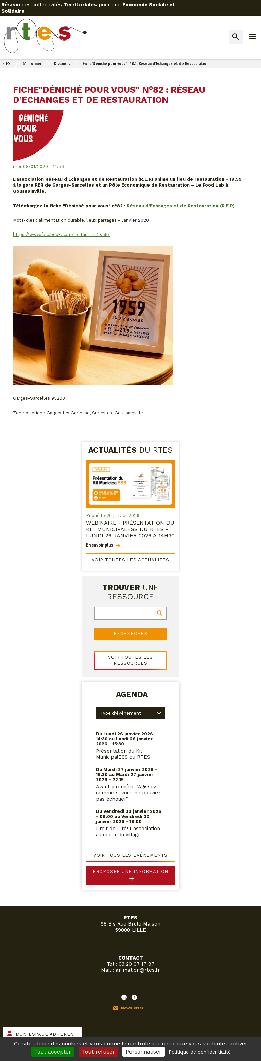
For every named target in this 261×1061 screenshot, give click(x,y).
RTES (6, 63)
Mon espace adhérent (46, 1034)
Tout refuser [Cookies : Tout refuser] (98, 1051)
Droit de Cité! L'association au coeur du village (128, 831)
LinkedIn (124, 997)
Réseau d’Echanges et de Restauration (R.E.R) (181, 205)
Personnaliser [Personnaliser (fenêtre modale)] (143, 1051)
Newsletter (132, 1008)
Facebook (134, 997)
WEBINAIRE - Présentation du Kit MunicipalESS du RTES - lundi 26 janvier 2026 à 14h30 (130, 529)
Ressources (62, 63)
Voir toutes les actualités (130, 559)
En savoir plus (99, 545)
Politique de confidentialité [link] (200, 1052)
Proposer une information (131, 871)
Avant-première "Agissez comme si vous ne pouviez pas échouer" (128, 793)
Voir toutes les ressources (130, 660)
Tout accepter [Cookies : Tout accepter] (52, 1051)
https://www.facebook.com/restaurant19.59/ (61, 234)
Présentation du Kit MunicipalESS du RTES (123, 754)
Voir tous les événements (130, 855)
